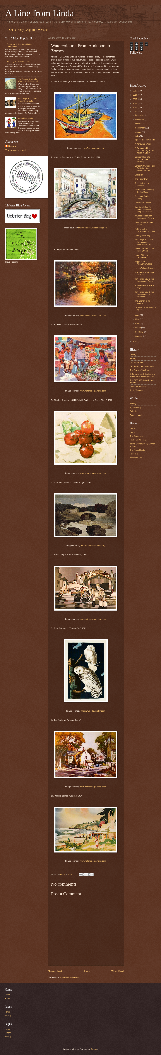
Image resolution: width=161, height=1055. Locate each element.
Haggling (134, 454)
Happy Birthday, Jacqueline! (142, 256)
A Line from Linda (39, 13)
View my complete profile (16, 150)
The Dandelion (136, 436)
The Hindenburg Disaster (142, 184)
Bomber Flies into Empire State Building (142, 159)
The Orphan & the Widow (142, 302)
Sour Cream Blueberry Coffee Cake (144, 191)
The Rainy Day (141, 179)
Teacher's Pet (136, 458)
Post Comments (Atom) (70, 977)
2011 (135, 341)
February (139, 332)
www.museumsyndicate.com (93, 473)
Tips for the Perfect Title (145, 140)
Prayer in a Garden (143, 203)
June (137, 315)
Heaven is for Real (138, 440)
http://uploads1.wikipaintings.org (92, 228)
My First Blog (135, 407)
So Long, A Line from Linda (18, 61)
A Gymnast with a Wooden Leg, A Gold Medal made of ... (145, 150)
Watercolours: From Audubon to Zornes (144, 217)
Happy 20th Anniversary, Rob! (143, 262)
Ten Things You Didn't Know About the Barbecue (144, 294)
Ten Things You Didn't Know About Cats (27, 99)
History (133, 355)
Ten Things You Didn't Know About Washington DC (144, 241)
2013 (135, 107)
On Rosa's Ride (137, 362)
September (140, 128)
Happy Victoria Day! (138, 386)
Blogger (94, 1049)
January (139, 336)
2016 (135, 95)
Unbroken (139, 175)
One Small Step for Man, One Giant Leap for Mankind (143, 209)
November (140, 119)
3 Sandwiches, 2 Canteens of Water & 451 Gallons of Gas (142, 375)
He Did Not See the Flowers (142, 366)
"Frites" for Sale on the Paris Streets (144, 249)
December (140, 115)
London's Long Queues (145, 268)
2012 (135, 112)
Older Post (117, 971)
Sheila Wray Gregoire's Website (28, 29)
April (137, 323)
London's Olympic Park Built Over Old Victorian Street (145, 168)
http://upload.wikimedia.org (93, 545)
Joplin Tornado (136, 390)
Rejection (134, 411)
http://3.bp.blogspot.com (93, 148)
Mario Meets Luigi (25, 118)
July (137, 136)
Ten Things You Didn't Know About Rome (144, 280)
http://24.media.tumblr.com (93, 711)
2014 (135, 103)
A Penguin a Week (143, 144)
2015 (135, 99)
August (138, 132)
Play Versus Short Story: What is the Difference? (28, 80)
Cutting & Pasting (142, 235)
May (137, 319)
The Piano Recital (137, 450)
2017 (135, 91)
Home (86, 971)
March (138, 327)
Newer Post (55, 971)
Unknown (12, 146)
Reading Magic (136, 415)
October (139, 124)
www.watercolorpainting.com (93, 315)
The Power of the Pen (139, 370)
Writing (133, 403)
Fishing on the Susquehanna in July (145, 230)
